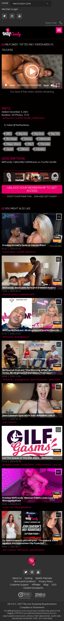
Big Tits (55, 133)
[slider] (29, 85)
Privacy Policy (46, 581)
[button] (32, 71)
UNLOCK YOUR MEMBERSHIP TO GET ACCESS (32, 189)
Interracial (44, 138)
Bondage (11, 138)
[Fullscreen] (58, 85)
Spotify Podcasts (43, 578)
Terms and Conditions (24, 581)
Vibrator (40, 149)
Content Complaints (33, 588)
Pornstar (45, 144)
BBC (8, 133)
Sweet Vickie (54, 379)
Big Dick (39, 133)
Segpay (10, 613)
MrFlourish (8, 117)
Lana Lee (56, 464)
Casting (28, 578)
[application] (32, 71)
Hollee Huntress (43, 464)
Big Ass (23, 133)
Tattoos (24, 149)
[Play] (6, 85)
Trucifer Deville (23, 117)
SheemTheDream (38, 379)
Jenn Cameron (9, 422)
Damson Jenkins (10, 294)
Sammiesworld (37, 549)
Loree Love (8, 507)
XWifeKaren (38, 117)
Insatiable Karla (27, 294)
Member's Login (10, 9)
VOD (54, 584)
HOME (5, 3)
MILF (30, 144)
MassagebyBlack (23, 507)
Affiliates (36, 584)
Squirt (9, 149)
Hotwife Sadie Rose (26, 251)
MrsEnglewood (22, 336)
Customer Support (19, 584)
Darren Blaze (9, 251)
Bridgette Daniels (11, 464)
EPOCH (19, 613)
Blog (46, 584)
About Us (17, 578)
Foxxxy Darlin (27, 464)
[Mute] (52, 85)
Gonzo (28, 138)
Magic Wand (13, 144)
